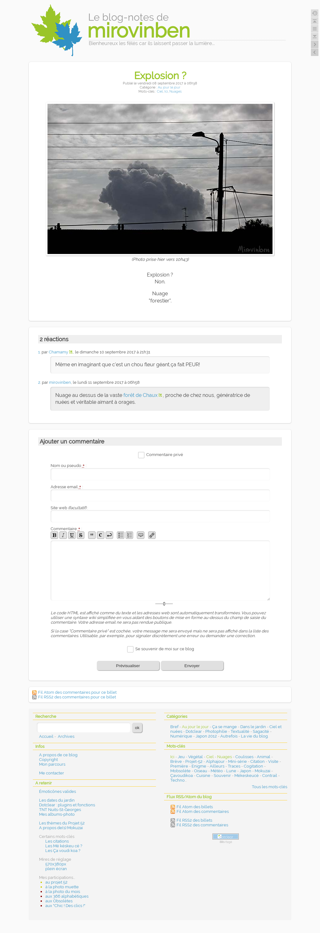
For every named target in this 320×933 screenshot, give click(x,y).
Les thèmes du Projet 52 (62, 823)
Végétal (195, 756)
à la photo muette (62, 887)
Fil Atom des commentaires (203, 811)
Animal (263, 756)
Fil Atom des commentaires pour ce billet (77, 692)
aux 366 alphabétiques (66, 896)
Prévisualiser (128, 665)
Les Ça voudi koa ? (62, 850)
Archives (66, 736)
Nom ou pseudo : (68, 465)
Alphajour (215, 761)
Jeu (181, 756)
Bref (174, 726)
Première (179, 766)
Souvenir (222, 775)
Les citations (57, 841)
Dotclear (194, 731)
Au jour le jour (169, 87)
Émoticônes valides (57, 791)
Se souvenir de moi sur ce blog (164, 649)
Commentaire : (66, 528)
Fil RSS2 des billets (194, 820)
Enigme (199, 766)
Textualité (240, 731)
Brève (176, 761)
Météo (217, 770)
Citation (257, 761)
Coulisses (244, 756)
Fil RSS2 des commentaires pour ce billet (77, 697)
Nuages (175, 91)
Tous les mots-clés (269, 786)
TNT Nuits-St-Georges (60, 809)
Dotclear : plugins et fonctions (67, 805)
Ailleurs (217, 766)
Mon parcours (52, 764)
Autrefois (229, 736)
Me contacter (51, 773)
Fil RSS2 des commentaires (202, 825)
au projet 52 (56, 882)
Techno (177, 780)
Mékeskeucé (246, 775)
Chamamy (58, 352)
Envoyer (192, 665)
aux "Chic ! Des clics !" (65, 905)
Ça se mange (224, 726)
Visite (273, 761)
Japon (245, 770)
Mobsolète (180, 770)
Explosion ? (160, 75)
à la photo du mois (62, 891)
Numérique (181, 736)
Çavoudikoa (181, 775)
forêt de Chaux (140, 395)
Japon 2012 (206, 736)
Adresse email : (67, 486)
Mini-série (237, 761)
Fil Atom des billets (195, 806)
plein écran (56, 868)
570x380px (55, 864)
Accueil (46, 736)
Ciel (160, 91)
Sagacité (261, 731)
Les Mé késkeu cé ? (63, 846)
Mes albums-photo (57, 814)
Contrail (269, 775)
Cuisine (203, 775)
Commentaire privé (164, 454)
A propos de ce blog (58, 755)
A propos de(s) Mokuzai (61, 827)
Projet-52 (193, 761)
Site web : (69, 507)
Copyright (48, 759)
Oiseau (200, 770)
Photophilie (216, 731)
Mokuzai (262, 770)
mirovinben (60, 382)
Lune (231, 770)
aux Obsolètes (58, 901)
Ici (166, 91)
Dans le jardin (253, 726)
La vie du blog (254, 736)
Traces (234, 766)
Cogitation (253, 766)
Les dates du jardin (57, 800)
